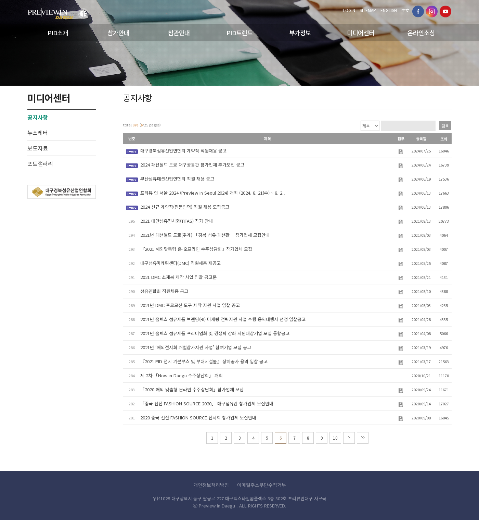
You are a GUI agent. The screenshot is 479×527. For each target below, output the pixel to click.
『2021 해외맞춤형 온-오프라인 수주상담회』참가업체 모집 (196, 249)
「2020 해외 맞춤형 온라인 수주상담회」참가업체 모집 (192, 389)
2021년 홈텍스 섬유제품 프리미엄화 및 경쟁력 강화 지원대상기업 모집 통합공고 (214, 333)
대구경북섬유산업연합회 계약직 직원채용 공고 (183, 150)
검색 (445, 125)
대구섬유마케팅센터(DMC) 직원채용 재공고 (180, 263)
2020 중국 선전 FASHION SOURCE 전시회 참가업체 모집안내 (198, 417)
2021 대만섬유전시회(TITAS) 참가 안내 (176, 221)
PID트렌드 (239, 32)
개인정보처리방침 (211, 484)
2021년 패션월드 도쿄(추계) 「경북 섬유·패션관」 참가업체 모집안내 (205, 235)
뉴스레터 (37, 132)
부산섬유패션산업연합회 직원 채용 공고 (177, 178)
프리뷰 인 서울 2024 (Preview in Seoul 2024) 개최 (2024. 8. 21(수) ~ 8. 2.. (212, 192)
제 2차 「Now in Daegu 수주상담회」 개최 (181, 375)
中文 (405, 10)
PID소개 (58, 32)
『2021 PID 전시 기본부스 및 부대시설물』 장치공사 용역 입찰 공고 (204, 361)
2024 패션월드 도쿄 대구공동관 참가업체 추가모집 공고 (192, 164)
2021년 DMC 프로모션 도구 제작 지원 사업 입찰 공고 (190, 305)
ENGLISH (388, 10)
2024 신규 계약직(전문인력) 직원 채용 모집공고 (184, 207)
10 (335, 438)
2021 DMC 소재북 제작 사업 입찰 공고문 (178, 277)
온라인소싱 (421, 32)
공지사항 (37, 117)
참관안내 (179, 32)
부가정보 (300, 32)
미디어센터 (360, 32)
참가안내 (118, 32)
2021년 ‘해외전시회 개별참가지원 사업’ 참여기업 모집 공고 (195, 347)
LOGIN (349, 10)
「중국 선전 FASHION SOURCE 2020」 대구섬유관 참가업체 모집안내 (206, 403)
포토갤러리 (40, 163)
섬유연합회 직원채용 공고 (164, 291)
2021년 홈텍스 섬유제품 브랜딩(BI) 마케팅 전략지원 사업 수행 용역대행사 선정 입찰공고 (223, 319)
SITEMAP (368, 10)
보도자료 (37, 148)
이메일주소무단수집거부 (261, 484)
